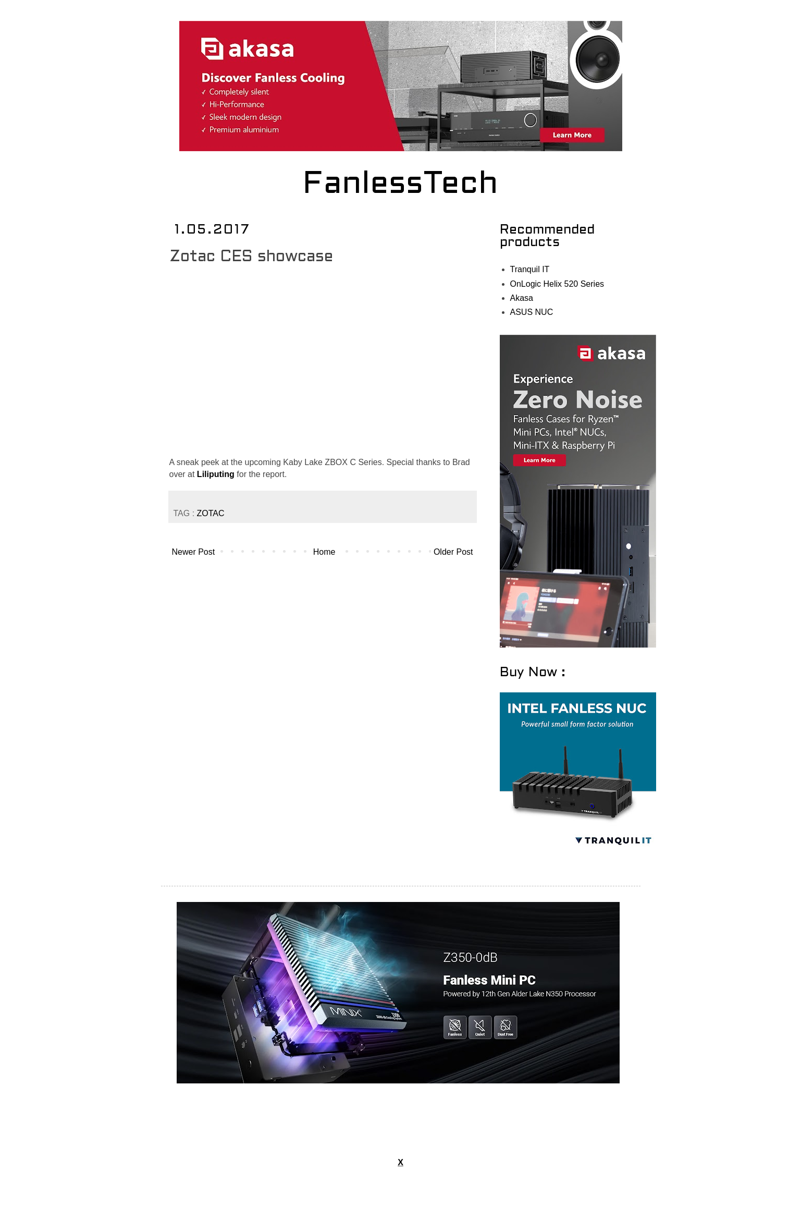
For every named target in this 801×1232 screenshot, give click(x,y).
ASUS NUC (531, 312)
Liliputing (216, 474)
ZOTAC (211, 513)
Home (324, 551)
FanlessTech (400, 185)
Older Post (453, 551)
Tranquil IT (530, 269)
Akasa (521, 298)
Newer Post (193, 551)
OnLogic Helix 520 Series (557, 283)
